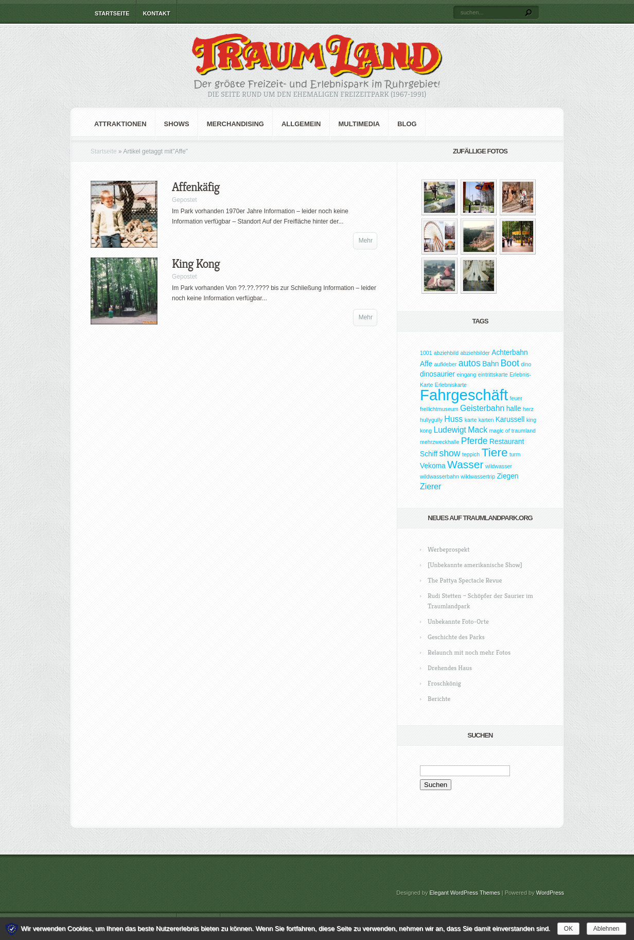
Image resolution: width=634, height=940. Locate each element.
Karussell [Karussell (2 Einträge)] (510, 419)
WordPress (550, 893)
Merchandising (235, 124)
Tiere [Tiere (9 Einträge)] (495, 452)
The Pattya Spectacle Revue (465, 580)
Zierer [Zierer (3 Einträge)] (430, 486)
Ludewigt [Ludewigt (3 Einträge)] (449, 429)
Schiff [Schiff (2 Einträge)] (428, 454)
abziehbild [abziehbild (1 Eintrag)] (446, 353)
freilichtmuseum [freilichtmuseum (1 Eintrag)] (439, 409)
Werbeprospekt (448, 549)
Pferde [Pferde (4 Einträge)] (474, 441)
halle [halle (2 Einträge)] (513, 409)
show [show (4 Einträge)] (450, 453)
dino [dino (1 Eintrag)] (526, 364)
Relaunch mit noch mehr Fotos (469, 652)
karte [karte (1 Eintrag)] (471, 420)
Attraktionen (120, 124)
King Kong (196, 263)
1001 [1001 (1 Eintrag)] (426, 353)
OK (568, 928)
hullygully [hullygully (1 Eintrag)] (431, 420)
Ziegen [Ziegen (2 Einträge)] (507, 476)
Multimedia (359, 124)
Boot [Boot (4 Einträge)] (510, 363)
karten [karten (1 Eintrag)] (486, 420)
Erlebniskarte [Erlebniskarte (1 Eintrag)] (451, 385)
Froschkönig (444, 683)
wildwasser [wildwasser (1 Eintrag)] (498, 466)
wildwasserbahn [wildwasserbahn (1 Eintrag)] (439, 476)
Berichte (439, 698)
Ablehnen (606, 928)
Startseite (112, 13)
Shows (176, 124)
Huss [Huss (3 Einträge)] (453, 419)
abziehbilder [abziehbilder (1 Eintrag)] (474, 353)
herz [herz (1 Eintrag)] (528, 409)
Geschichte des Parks (456, 637)
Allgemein (301, 124)
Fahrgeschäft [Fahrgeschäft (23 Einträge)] (464, 394)
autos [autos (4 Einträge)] (470, 363)
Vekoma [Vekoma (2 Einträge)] (433, 466)
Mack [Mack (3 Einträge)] (477, 429)
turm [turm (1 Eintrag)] (514, 454)
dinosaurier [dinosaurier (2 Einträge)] (437, 374)
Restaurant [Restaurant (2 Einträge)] (506, 442)
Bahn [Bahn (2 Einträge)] (490, 364)
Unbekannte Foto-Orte (458, 621)
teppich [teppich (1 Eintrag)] (471, 454)
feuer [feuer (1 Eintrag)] (516, 398)
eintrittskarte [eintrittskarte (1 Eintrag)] (493, 374)
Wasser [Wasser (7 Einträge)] (465, 464)
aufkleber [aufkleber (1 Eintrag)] (445, 364)
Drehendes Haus (450, 667)
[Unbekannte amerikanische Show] (475, 564)
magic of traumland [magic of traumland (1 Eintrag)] (512, 431)
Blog (407, 124)
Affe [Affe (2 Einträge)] (426, 364)
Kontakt (156, 13)
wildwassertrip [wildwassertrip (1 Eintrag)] (478, 476)
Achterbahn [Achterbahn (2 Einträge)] (509, 352)
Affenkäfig (196, 187)
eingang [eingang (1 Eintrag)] (466, 374)
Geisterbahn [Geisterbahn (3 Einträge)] (482, 408)
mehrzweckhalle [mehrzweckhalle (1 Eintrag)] (439, 442)
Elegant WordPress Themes (465, 893)
